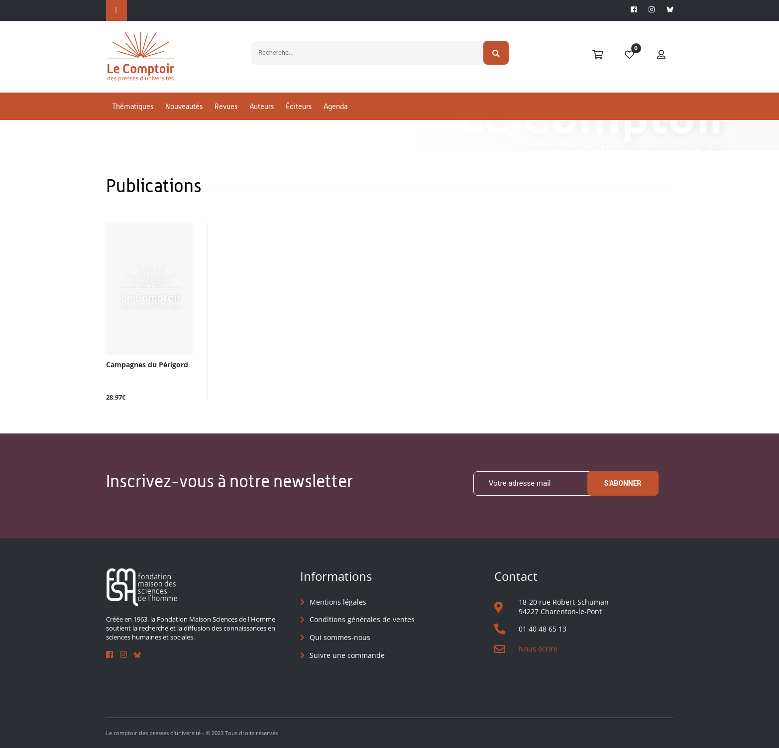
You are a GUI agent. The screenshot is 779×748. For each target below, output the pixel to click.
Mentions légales (338, 602)
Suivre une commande (347, 655)
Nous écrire (538, 648)
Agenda (335, 106)
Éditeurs (299, 106)
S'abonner (623, 483)
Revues (226, 106)
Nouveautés (184, 106)
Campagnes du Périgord (147, 365)
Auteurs (261, 106)
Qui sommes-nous (340, 637)
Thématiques (132, 106)
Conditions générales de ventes (362, 619)
